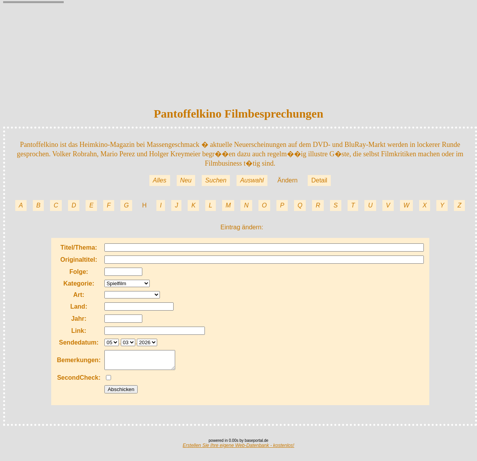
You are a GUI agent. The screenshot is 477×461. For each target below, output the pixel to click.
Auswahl (252, 180)
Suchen (215, 180)
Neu (186, 180)
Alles (160, 180)
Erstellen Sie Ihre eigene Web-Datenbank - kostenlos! (238, 449)
